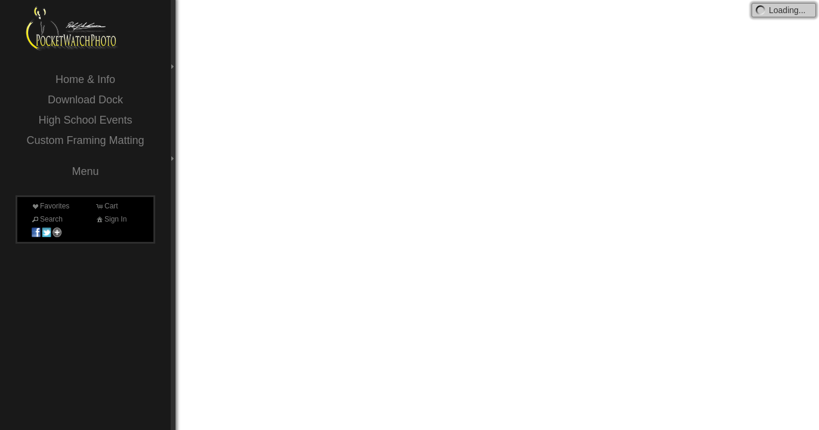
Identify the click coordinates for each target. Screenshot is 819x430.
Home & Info (85, 79)
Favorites (49, 206)
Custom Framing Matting (85, 140)
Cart (106, 206)
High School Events (85, 120)
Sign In (111, 219)
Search (46, 219)
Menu (85, 171)
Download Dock (85, 100)
